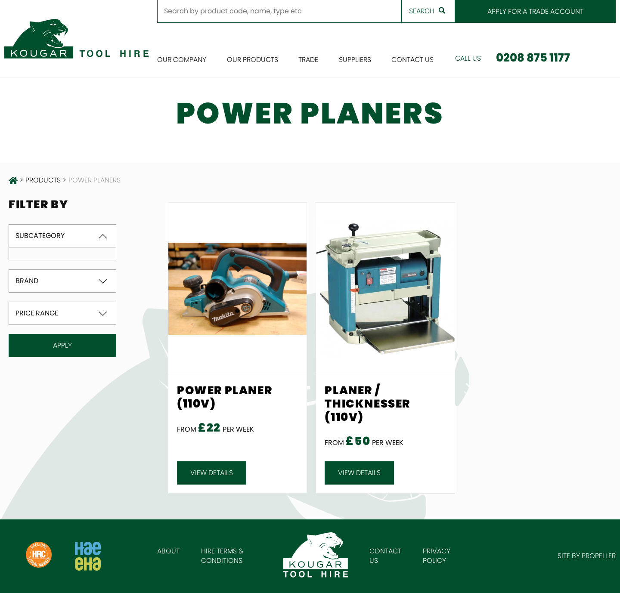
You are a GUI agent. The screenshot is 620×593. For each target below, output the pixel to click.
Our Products (252, 60)
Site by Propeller (587, 556)
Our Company (181, 60)
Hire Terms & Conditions (222, 555)
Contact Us (412, 60)
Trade (308, 60)
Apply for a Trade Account (535, 11)
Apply (62, 345)
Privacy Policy (436, 555)
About (168, 551)
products (43, 180)
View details (211, 473)
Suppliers (355, 60)
